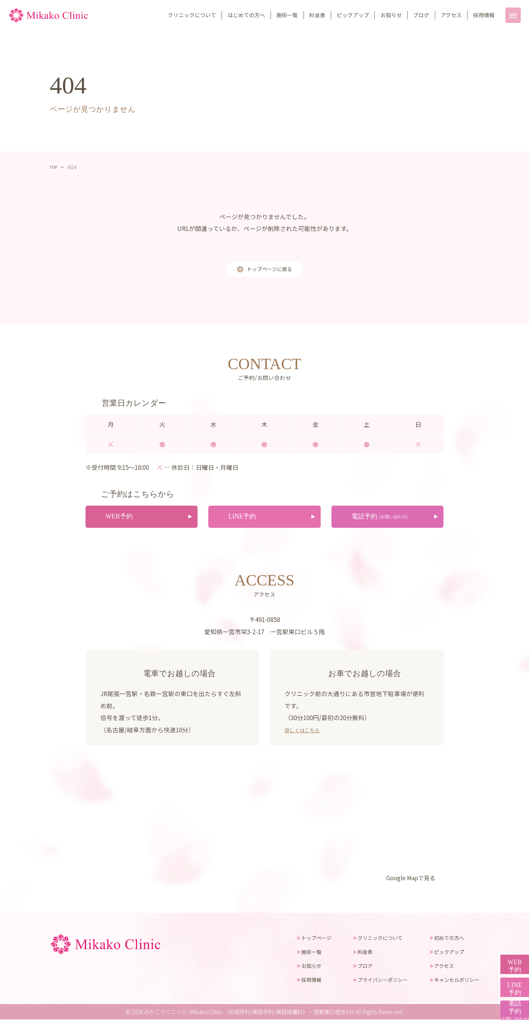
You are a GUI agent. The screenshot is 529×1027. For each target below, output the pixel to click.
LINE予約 (511, 954)
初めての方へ (447, 945)
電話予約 (511, 1003)
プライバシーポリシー (376, 987)
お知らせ (391, 15)
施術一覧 (287, 15)
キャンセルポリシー (455, 987)
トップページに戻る (269, 270)
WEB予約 (511, 905)
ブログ (421, 15)
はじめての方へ (246, 15)
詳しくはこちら (306, 736)
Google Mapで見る (406, 884)
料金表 (317, 15)
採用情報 (484, 15)
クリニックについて (192, 15)
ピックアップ (353, 15)
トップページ (306, 945)
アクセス (451, 15)
